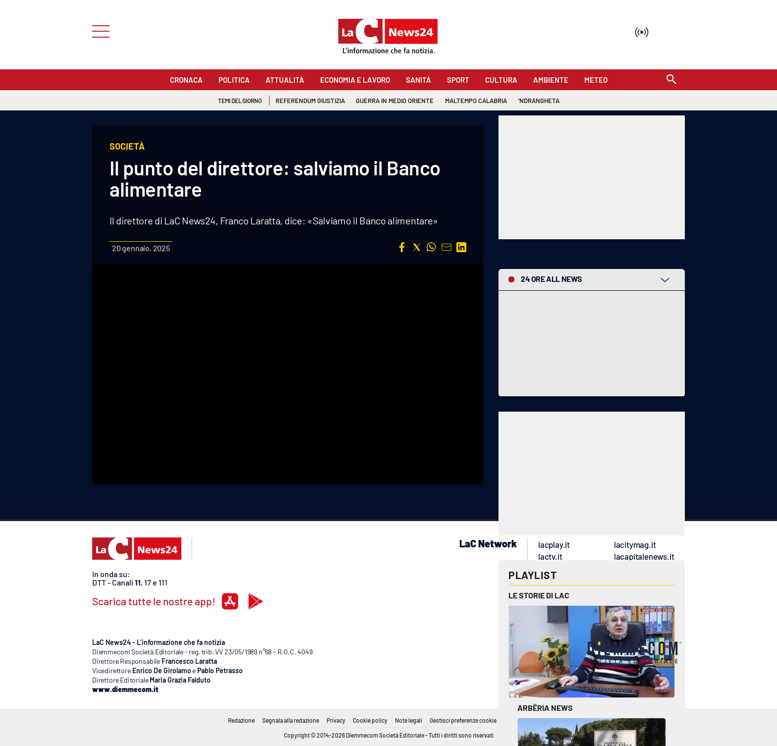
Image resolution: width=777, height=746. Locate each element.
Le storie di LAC (538, 595)
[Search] (671, 80)
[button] (402, 247)
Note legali (408, 720)
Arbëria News (545, 707)
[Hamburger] (98, 30)
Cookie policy (370, 720)
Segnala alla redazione (290, 720)
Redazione (241, 720)
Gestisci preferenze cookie (463, 720)
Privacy (336, 720)
